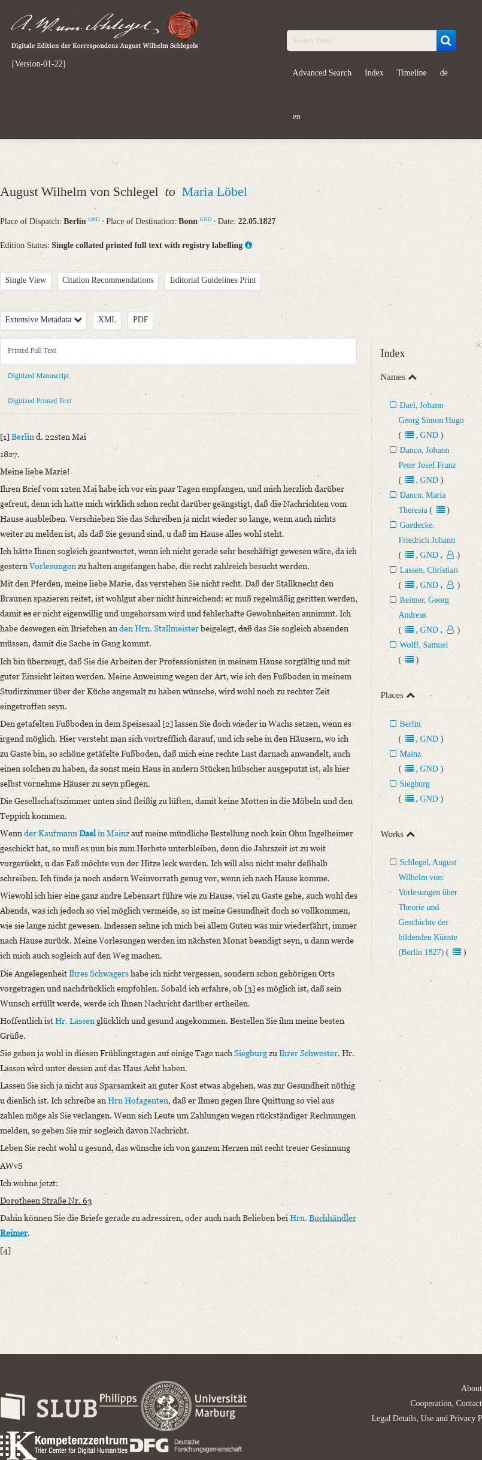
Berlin (409, 724)
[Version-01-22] (38, 64)
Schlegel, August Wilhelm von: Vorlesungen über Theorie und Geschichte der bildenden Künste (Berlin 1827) (427, 907)
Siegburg (414, 783)
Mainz (410, 753)
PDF (140, 319)
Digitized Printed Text (39, 401)
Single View (26, 280)
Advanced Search (322, 72)
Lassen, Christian (428, 570)
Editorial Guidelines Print (213, 280)
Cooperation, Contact (446, 1403)
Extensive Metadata (43, 319)
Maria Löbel (214, 191)
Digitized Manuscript (38, 375)
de (444, 72)
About (471, 1388)
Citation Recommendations (108, 280)
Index (374, 72)
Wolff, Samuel (423, 644)
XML (107, 319)
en (297, 116)
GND (94, 219)
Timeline (412, 72)
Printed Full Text (32, 350)
